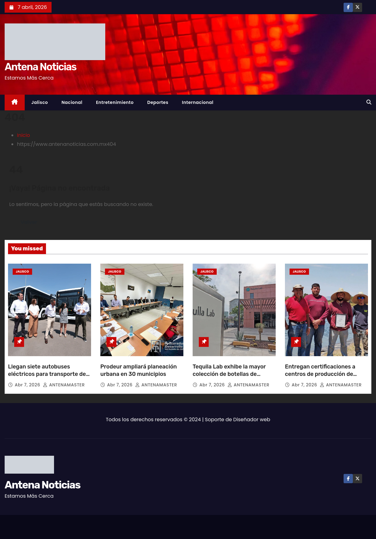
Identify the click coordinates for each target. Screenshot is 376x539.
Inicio (23, 135)
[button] (368, 102)
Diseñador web (251, 419)
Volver (29, 222)
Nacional (71, 102)
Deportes (157, 102)
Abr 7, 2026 (28, 385)
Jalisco (39, 102)
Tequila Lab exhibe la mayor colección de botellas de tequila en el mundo (229, 374)
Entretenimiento (115, 102)
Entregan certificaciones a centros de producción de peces (320, 374)
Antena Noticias (40, 67)
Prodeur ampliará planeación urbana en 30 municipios (138, 370)
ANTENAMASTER (64, 385)
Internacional (197, 102)
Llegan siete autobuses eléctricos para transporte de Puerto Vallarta (47, 374)
